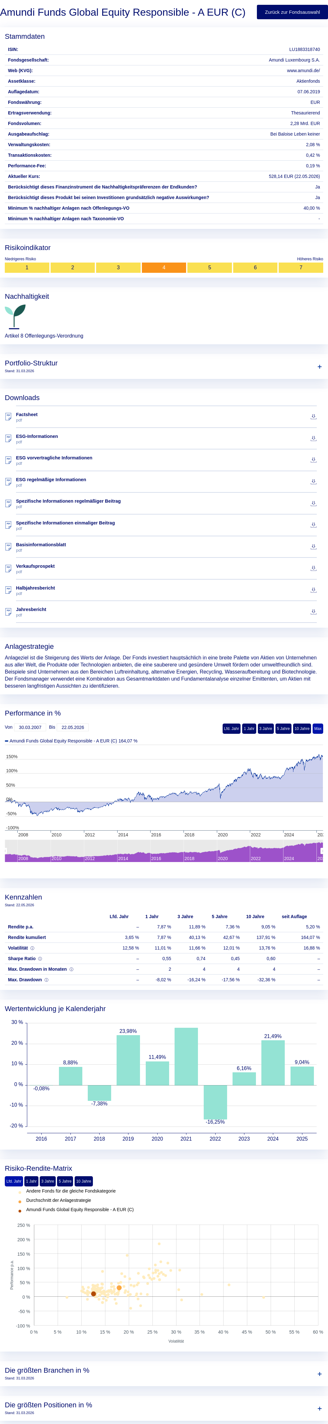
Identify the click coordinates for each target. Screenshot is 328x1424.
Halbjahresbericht (166, 590)
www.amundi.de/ (303, 70)
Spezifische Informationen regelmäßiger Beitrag (166, 503)
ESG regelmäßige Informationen (166, 482)
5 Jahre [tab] (65, 1181)
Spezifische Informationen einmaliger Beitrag (166, 525)
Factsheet (166, 417)
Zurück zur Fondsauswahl (292, 12)
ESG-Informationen (166, 439)
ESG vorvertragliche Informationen (166, 460)
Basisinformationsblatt (166, 547)
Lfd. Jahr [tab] (13, 1181)
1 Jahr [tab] (31, 1181)
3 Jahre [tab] (47, 1181)
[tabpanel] (164, 1266)
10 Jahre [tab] (83, 1181)
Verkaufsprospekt (166, 569)
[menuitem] (164, 851)
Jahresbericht (166, 612)
